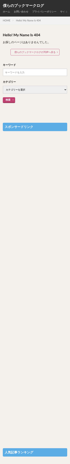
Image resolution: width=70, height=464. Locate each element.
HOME (6, 20)
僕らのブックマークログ (23, 5)
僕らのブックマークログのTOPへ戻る (35, 52)
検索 (8, 99)
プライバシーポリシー (44, 11)
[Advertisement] (35, 287)
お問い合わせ (21, 11)
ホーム (6, 11)
